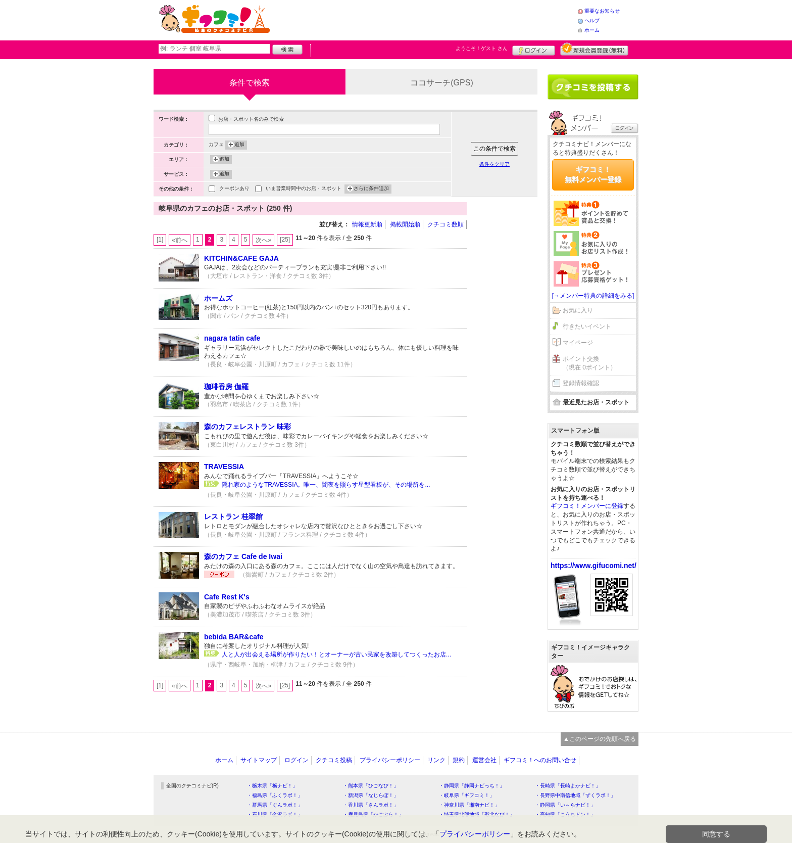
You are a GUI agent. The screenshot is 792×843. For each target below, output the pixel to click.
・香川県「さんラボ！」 (371, 805)
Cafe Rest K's (227, 597)
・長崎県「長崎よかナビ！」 (568, 785)
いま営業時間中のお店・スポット (303, 189)
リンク (436, 760)
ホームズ (218, 298)
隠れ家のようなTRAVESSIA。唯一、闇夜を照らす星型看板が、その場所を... (326, 484)
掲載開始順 (405, 224)
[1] (160, 239)
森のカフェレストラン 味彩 (247, 427)
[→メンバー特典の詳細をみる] (593, 295)
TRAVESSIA (224, 466)
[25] (285, 239)
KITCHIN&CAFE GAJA (241, 258)
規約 (459, 760)
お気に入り (578, 310)
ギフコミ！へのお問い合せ (540, 760)
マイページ (578, 342)
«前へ (179, 240)
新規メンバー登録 (594, 49)
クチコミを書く (593, 87)
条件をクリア (494, 164)
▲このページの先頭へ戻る (599, 738)
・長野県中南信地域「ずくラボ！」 (575, 795)
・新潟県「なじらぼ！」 (371, 795)
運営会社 (484, 760)
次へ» (263, 240)
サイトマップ (258, 760)
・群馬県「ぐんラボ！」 (275, 805)
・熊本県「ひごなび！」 (371, 785)
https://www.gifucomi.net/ (593, 565)
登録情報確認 (581, 383)
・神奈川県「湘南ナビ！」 (469, 805)
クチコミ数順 (445, 224)
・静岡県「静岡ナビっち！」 (472, 785)
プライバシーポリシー (390, 760)
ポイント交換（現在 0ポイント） (589, 363)
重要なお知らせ (602, 11)
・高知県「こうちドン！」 (565, 814)
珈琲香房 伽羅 (226, 387)
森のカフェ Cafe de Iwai (243, 556)
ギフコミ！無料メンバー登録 (593, 174)
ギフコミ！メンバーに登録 (587, 505)
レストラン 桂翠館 (233, 516)
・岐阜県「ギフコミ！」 (466, 795)
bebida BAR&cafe (233, 637)
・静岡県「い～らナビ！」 (565, 805)
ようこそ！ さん (482, 48)
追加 (239, 145)
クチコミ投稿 (334, 760)
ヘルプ (592, 20)
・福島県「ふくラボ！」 (275, 795)
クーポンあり (234, 189)
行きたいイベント (587, 326)
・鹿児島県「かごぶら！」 (373, 814)
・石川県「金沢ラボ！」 (275, 814)
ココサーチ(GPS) (441, 82)
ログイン (533, 49)
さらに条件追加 (371, 189)
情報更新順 (367, 224)
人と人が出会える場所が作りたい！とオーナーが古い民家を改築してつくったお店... (336, 654)
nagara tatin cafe (232, 338)
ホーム (592, 30)
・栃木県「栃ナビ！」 (272, 785)
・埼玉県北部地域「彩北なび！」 (477, 814)
